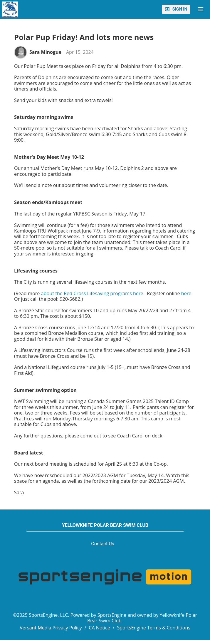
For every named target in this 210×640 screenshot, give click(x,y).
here (186, 293)
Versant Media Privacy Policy (51, 627)
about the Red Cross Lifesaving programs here (92, 293)
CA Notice (99, 627)
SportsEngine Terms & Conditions (153, 627)
